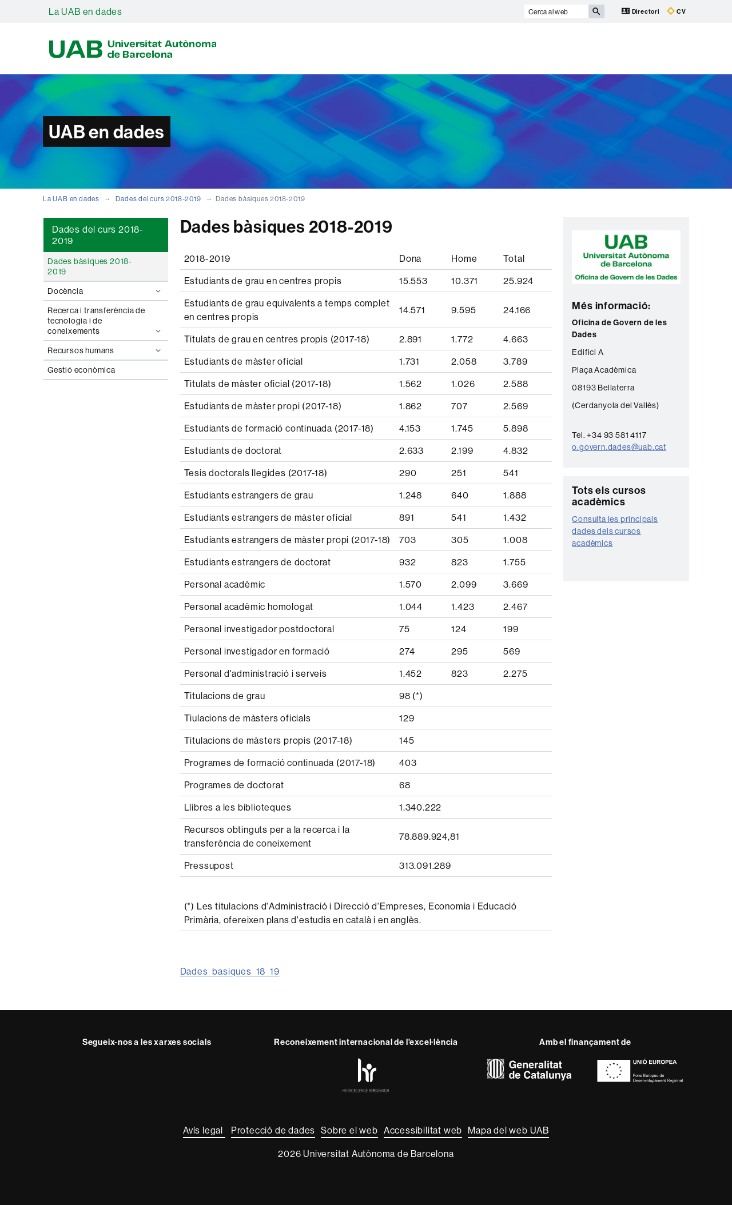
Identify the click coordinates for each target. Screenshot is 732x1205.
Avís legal (204, 1130)
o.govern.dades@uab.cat (619, 447)
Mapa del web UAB (508, 1130)
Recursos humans (105, 350)
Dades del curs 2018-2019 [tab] (98, 235)
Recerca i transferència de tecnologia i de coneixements (105, 320)
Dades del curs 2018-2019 (158, 198)
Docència (105, 291)
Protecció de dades (273, 1130)
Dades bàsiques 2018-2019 (89, 266)
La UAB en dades (85, 11)
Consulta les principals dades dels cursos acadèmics (615, 531)
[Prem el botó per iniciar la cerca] (596, 11)
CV (676, 11)
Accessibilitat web (423, 1130)
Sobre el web (349, 1130)
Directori (641, 11)
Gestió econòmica (81, 370)
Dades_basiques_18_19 (230, 971)
